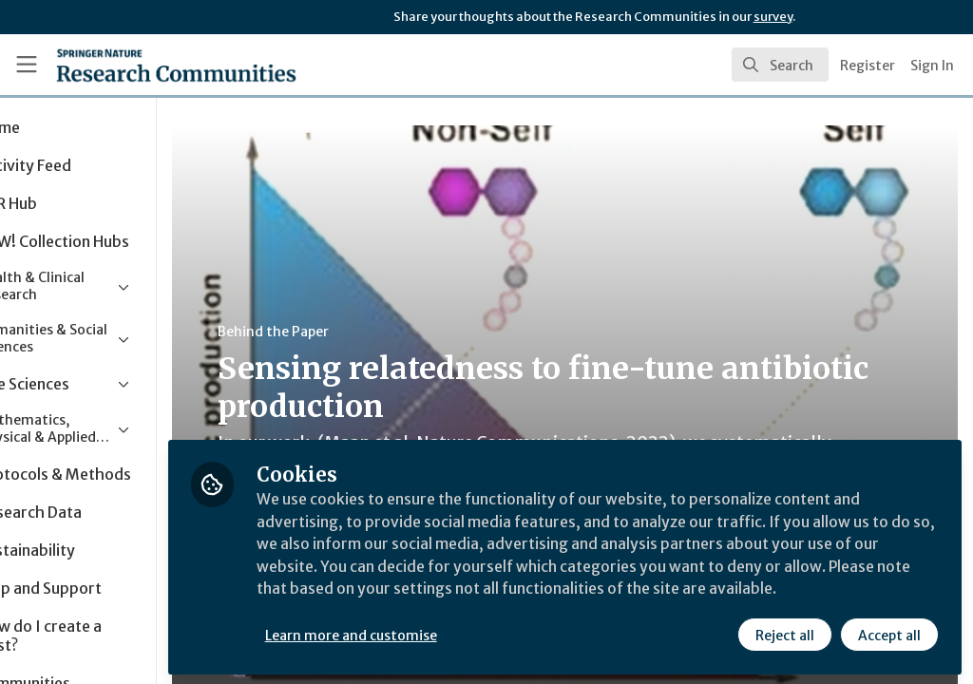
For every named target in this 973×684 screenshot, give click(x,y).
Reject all (784, 633)
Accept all (889, 633)
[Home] (143, 64)
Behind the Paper (359, 331)
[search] (780, 65)
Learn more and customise (438, 633)
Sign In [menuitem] (932, 65)
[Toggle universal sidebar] (26, 64)
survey (773, 17)
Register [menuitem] (867, 65)
